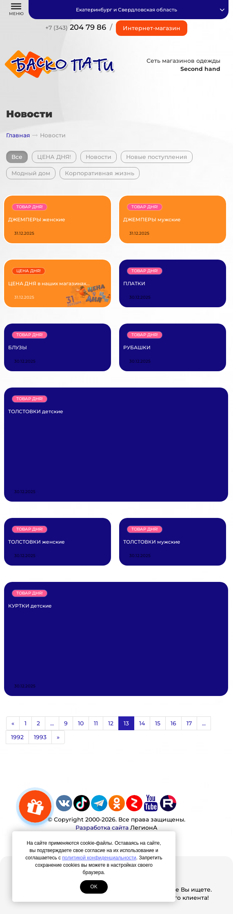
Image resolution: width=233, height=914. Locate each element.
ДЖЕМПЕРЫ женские (36, 219)
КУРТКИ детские (30, 606)
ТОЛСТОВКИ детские (35, 411)
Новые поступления (156, 157)
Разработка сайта (102, 827)
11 (96, 723)
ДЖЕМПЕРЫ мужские (152, 219)
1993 (40, 737)
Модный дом (30, 173)
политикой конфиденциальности (99, 858)
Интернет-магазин (151, 28)
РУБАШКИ (137, 347)
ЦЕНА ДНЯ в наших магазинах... (49, 283)
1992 (17, 737)
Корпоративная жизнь (99, 173)
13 (126, 723)
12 (110, 723)
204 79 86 (75, 27)
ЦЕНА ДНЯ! (54, 157)
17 (189, 723)
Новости (98, 157)
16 (173, 723)
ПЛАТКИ (134, 283)
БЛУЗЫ (17, 347)
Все (16, 157)
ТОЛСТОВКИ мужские (151, 542)
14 (142, 723)
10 (81, 723)
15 (157, 723)
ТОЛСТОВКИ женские (36, 542)
